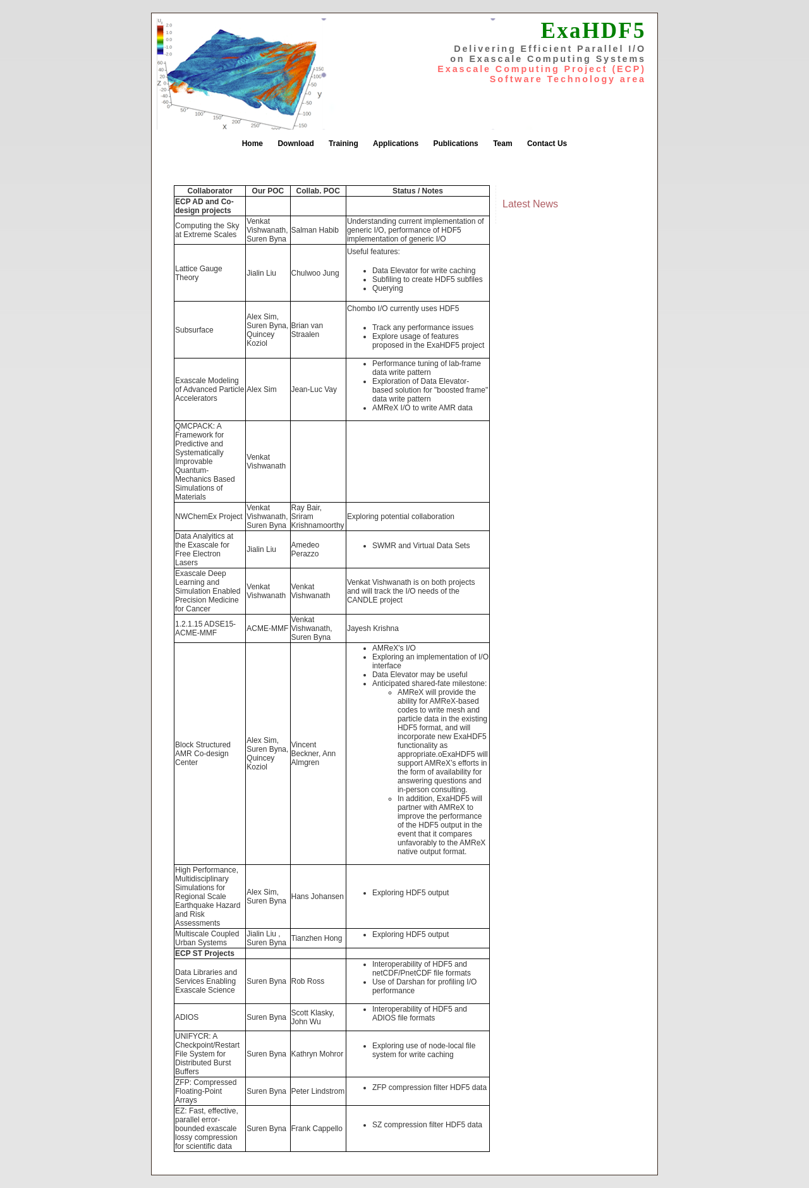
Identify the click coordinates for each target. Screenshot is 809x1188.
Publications (455, 143)
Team (502, 143)
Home (252, 143)
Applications (395, 143)
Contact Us (547, 143)
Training (343, 143)
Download (295, 143)
